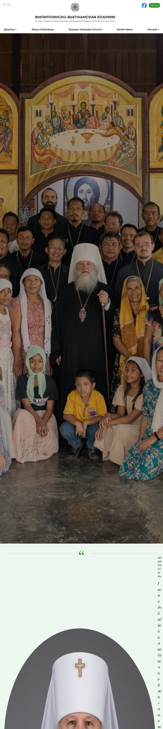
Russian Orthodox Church (85, 29)
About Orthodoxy (43, 29)
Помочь (154, 5)
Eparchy (9, 29)
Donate (152, 29)
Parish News (125, 29)
